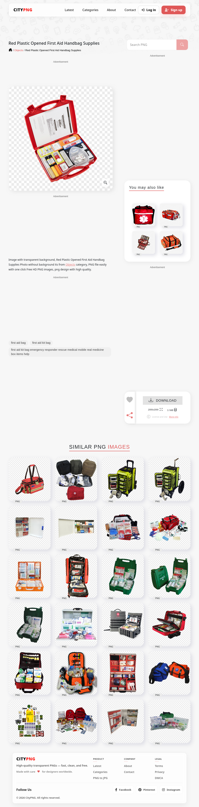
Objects (70, 264)
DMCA (159, 778)
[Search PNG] (151, 44)
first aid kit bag (41, 342)
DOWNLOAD (162, 400)
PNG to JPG (100, 778)
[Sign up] (173, 10)
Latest (69, 10)
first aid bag (18, 342)
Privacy (159, 772)
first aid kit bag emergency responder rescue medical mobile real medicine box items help (57, 352)
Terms (159, 766)
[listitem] (123, 789)
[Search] (182, 44)
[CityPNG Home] (22, 10)
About (111, 10)
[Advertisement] (61, 73)
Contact (129, 772)
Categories (90, 10)
